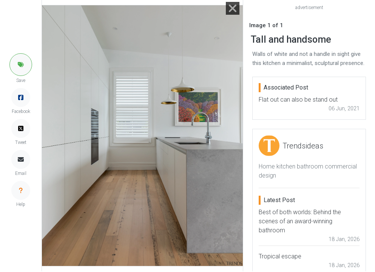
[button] (20, 64)
